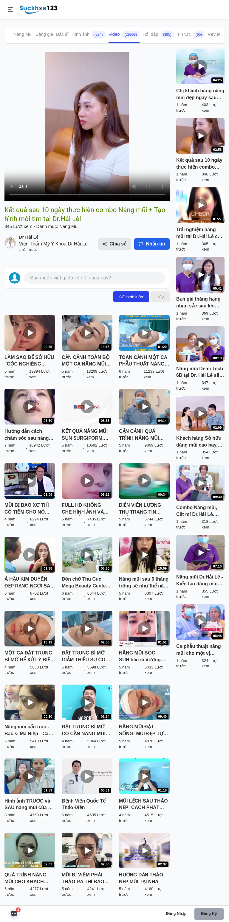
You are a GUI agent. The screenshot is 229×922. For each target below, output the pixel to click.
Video (124, 34)
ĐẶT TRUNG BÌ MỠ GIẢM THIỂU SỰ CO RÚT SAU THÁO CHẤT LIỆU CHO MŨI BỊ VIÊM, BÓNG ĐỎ (87, 656)
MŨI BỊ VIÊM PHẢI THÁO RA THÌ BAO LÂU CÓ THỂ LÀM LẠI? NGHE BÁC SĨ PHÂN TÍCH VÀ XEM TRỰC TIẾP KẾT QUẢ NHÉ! (85, 878)
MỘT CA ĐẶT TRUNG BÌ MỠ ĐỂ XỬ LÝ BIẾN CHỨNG (29, 656)
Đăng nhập (176, 913)
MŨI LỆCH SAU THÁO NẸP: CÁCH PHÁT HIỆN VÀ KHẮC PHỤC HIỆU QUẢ (143, 804)
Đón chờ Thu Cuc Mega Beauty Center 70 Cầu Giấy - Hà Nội (85, 583)
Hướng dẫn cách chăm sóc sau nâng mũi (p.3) (26, 435)
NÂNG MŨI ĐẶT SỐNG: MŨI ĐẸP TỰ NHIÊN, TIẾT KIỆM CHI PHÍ (143, 730)
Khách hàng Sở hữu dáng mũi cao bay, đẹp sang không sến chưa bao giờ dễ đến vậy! (199, 442)
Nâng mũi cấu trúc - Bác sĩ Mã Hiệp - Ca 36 (26, 730)
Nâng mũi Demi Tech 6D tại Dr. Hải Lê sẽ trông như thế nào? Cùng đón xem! (199, 372)
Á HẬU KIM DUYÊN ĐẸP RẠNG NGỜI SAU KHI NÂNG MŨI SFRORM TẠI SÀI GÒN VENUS (29, 583)
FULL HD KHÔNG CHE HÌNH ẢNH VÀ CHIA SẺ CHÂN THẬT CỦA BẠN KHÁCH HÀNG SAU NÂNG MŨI (85, 509)
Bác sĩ (62, 34)
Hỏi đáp (158, 34)
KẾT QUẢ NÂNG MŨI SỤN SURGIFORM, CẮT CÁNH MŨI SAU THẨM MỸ (85, 435)
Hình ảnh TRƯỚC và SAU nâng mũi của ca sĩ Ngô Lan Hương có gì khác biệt (28, 804)
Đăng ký (209, 913)
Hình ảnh (89, 34)
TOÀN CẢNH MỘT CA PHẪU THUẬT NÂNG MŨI (143, 361)
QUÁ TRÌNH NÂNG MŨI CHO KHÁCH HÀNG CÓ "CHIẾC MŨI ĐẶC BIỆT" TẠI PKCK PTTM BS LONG (29, 878)
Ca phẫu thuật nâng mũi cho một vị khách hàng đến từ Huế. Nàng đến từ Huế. (198, 650)
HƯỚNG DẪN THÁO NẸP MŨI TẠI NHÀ (141, 878)
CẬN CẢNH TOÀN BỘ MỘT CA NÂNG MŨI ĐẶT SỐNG (86, 361)
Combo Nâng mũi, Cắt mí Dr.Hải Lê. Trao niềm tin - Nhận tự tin (199, 511)
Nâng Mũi (23, 34)
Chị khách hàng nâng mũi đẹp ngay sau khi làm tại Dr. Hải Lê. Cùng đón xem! (200, 94)
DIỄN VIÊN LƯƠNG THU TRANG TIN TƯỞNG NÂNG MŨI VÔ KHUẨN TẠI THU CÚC (141, 509)
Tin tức (191, 34)
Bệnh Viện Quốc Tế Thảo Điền (84, 804)
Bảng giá (44, 34)
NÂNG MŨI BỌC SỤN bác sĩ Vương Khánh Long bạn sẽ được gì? (141, 656)
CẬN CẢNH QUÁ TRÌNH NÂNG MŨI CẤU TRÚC (139, 435)
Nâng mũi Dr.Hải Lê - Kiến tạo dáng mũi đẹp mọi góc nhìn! (199, 580)
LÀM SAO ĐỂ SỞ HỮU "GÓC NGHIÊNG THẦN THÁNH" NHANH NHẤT (29, 361)
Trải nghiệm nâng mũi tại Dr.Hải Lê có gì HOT (198, 233)
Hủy (160, 296)
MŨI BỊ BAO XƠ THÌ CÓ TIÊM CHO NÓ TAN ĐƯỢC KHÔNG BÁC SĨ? (26, 509)
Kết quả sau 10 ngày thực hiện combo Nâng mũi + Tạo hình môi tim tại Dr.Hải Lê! (200, 164)
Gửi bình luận (131, 296)
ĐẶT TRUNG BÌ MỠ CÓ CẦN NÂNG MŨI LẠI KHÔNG (84, 730)
